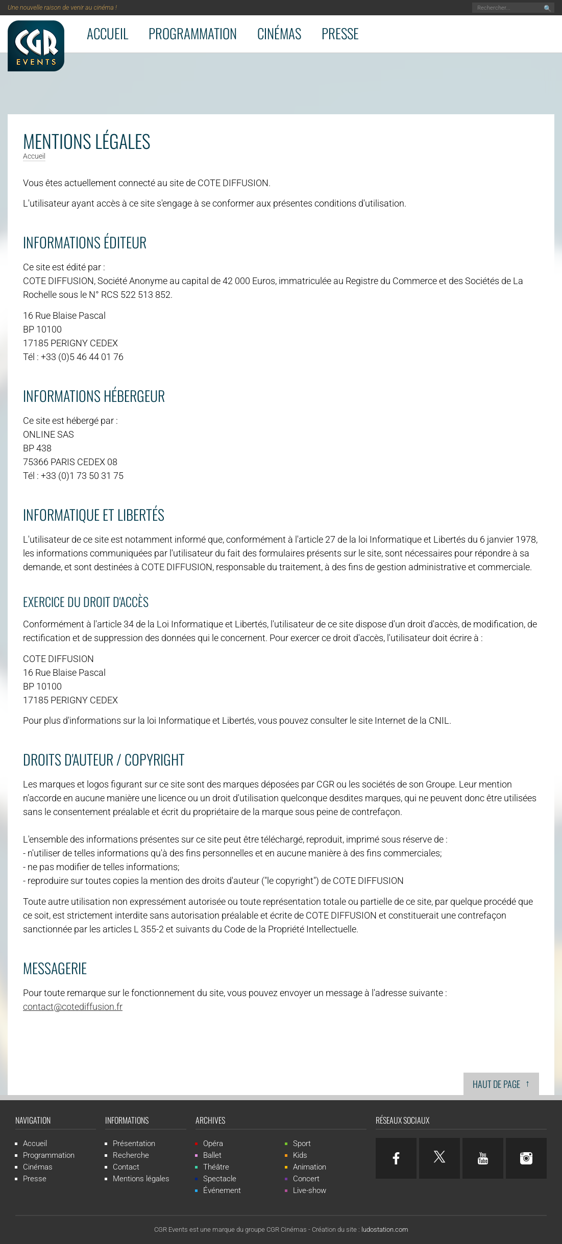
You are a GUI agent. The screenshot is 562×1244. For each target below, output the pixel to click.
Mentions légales (141, 1178)
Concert (306, 1178)
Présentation (134, 1143)
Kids (300, 1155)
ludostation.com (384, 1229)
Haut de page (501, 1083)
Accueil (107, 33)
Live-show (309, 1190)
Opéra (213, 1143)
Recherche (131, 1155)
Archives (210, 1120)
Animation (309, 1167)
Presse (340, 33)
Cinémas (279, 33)
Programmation (193, 33)
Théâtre (216, 1167)
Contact (126, 1167)
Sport (302, 1143)
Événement (222, 1190)
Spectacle (219, 1178)
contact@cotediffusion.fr (73, 1006)
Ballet (212, 1155)
